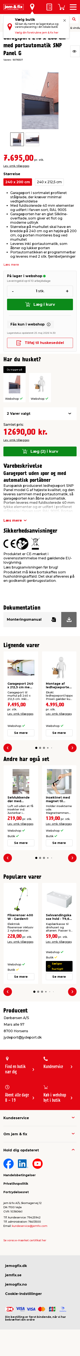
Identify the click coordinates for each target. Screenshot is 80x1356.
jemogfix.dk (16, 1266)
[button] (36, 748)
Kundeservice (16, 1118)
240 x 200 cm (17, 182)
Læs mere (11, 265)
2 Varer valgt (18, 414)
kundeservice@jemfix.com (29, 1226)
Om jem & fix (15, 1134)
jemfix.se (13, 1275)
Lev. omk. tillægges (16, 166)
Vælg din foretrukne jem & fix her (36, 32)
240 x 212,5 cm (49, 182)
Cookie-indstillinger (23, 1294)
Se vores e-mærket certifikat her (24, 1240)
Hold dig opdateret (21, 1150)
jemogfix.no (16, 1284)
